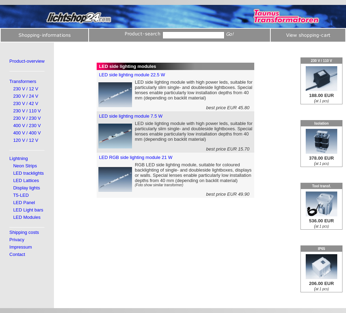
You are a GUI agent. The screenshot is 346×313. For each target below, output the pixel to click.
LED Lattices (26, 180)
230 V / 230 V (27, 118)
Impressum (20, 247)
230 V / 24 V (26, 96)
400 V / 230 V (27, 125)
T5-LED (21, 195)
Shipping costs (24, 232)
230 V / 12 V (26, 88)
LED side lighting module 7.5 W (130, 116)
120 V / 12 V (26, 140)
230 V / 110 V (27, 110)
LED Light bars (28, 210)
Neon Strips (25, 165)
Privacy (17, 239)
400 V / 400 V (27, 132)
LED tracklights (28, 173)
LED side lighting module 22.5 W (132, 74)
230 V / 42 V (26, 103)
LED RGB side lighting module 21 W (136, 157)
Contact (17, 254)
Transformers (22, 81)
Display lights (26, 187)
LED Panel (24, 202)
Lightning (18, 158)
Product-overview (26, 61)
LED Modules (27, 217)
